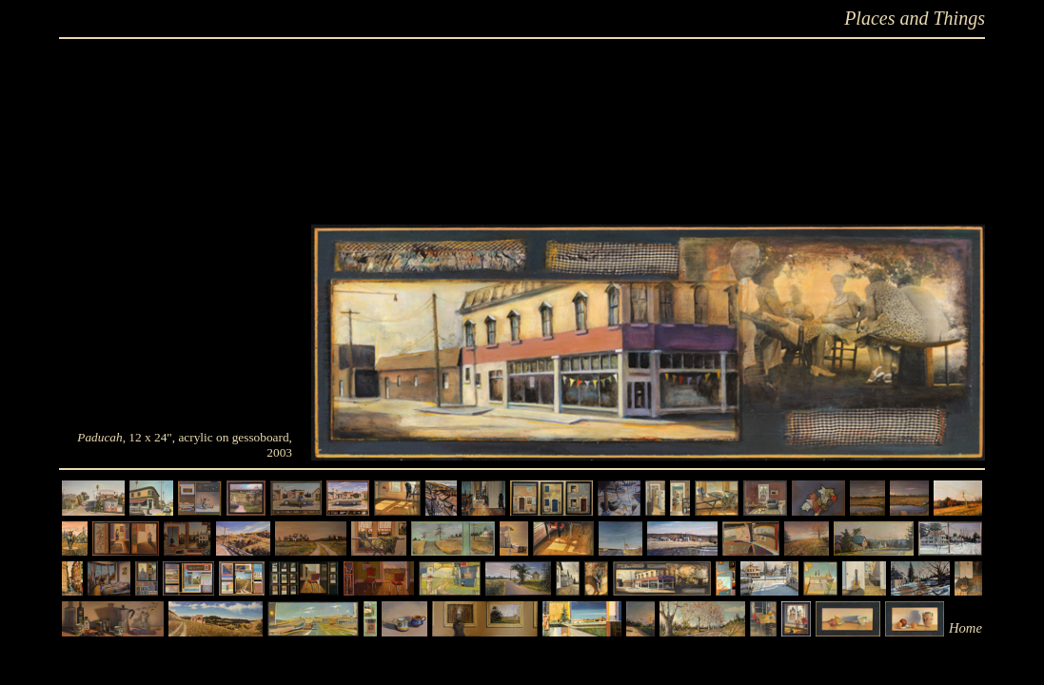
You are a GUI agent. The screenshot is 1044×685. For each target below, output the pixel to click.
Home (965, 628)
